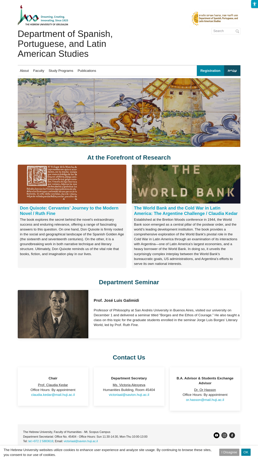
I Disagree (229, 452)
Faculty (38, 71)
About (24, 71)
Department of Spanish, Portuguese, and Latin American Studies (65, 44)
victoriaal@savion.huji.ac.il (129, 395)
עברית (232, 71)
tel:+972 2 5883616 (40, 441)
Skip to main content (15, 2)
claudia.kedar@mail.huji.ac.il (53, 395)
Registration (210, 71)
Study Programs (61, 71)
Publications (87, 71)
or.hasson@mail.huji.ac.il (205, 400)
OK (246, 452)
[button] (254, 4)
